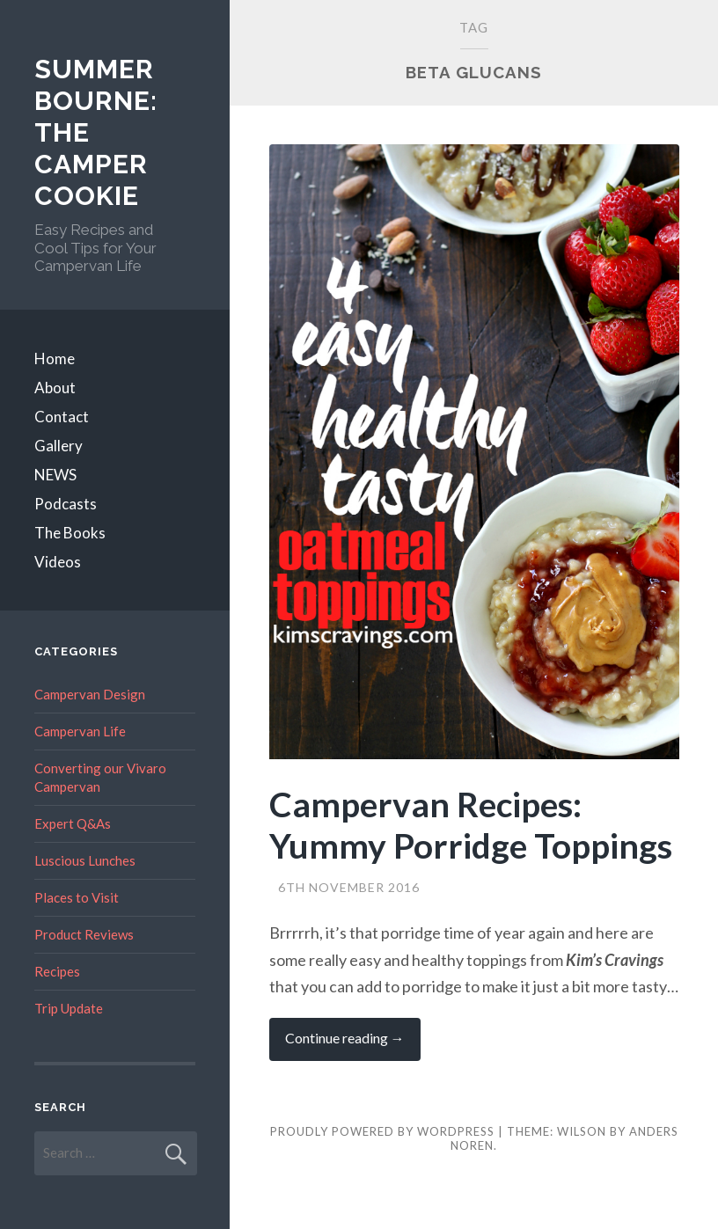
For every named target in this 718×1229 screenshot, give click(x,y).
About (55, 387)
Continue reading (353, 1044)
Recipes (57, 971)
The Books (70, 532)
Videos (57, 561)
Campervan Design (89, 694)
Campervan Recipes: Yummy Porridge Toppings (470, 825)
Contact (61, 416)
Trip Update (68, 1008)
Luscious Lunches (85, 860)
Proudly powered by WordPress (382, 1131)
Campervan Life (80, 731)
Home (54, 358)
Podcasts (65, 503)
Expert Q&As (72, 823)
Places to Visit (76, 897)
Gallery (58, 445)
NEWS (55, 474)
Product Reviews (84, 934)
